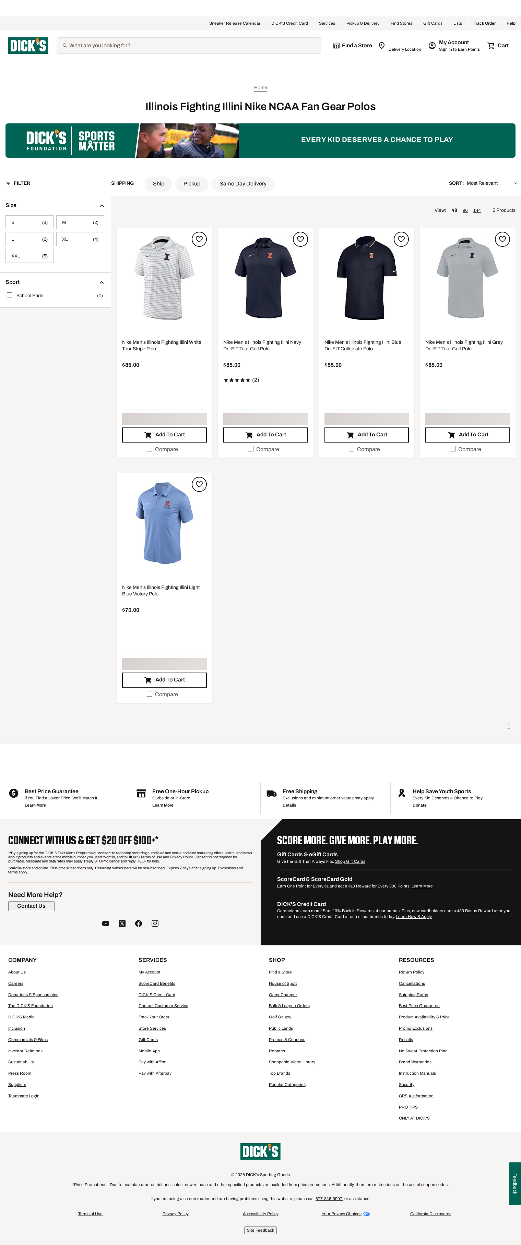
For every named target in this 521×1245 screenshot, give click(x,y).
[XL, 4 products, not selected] (80, 239)
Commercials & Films (28, 1039)
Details (289, 805)
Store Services (152, 1028)
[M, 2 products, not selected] (80, 222)
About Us (17, 972)
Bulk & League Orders (289, 1005)
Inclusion (16, 1028)
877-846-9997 (329, 1198)
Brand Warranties (415, 1062)
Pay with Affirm (152, 1062)
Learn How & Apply (414, 916)
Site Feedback (260, 1230)
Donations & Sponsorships (33, 994)
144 (477, 210)
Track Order (485, 23)
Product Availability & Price (424, 1017)
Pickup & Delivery (363, 23)
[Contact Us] (31, 906)
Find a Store (280, 972)
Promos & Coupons (287, 1039)
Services (327, 23)
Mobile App (149, 1051)
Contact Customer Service (163, 1005)
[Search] (194, 45)
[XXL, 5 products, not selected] (29, 256)
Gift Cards (432, 23)
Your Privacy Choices (342, 1213)
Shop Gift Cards (350, 861)
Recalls (406, 1039)
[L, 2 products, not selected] (29, 239)
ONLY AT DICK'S (414, 1118)
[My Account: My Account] (454, 45)
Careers (15, 983)
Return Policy (411, 972)
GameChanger (283, 994)
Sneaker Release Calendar (234, 23)
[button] (159, 184)
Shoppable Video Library (292, 1062)
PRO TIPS (408, 1107)
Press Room (19, 1073)
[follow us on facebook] (138, 924)
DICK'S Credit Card (289, 23)
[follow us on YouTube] (106, 924)
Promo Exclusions (416, 1028)
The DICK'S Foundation (30, 1005)
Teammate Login (23, 1095)
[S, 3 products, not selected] (29, 222)
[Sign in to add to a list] (199, 239)
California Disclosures (430, 1213)
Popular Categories (287, 1084)
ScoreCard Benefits (157, 983)
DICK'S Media (21, 1017)
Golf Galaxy (280, 1017)
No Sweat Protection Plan (423, 1051)
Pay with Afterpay (155, 1073)
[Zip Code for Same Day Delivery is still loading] (400, 45)
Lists (457, 23)
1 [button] (509, 724)
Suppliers (17, 1084)
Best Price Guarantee (419, 1005)
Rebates (277, 1051)
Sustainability (21, 1062)
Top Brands (279, 1073)
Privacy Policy (176, 1213)
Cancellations (412, 983)
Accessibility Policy (261, 1213)
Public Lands (281, 1028)
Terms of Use (90, 1213)
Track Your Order (154, 1017)
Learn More (35, 805)
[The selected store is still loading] (352, 45)
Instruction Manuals (417, 1073)
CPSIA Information (416, 1095)
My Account (150, 972)
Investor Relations (25, 1051)
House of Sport (283, 983)
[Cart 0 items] (498, 45)
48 (454, 210)
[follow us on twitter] (122, 924)
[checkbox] (164, 449)
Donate (420, 805)
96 (465, 210)
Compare (162, 449)
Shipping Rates (413, 994)
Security (406, 1084)
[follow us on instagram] (155, 924)
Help (511, 23)
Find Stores (401, 23)
